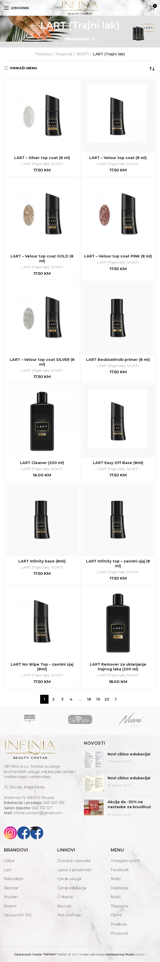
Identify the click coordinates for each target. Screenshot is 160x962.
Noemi (10, 906)
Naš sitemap (69, 915)
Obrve (116, 915)
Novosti (64, 906)
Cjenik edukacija (71, 888)
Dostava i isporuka (73, 861)
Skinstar (11, 888)
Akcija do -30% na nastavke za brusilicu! (129, 805)
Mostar (40, 955)
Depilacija (119, 888)
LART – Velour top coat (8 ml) (118, 157)
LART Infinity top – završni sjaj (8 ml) (118, 564)
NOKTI (83, 54)
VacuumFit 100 (18, 915)
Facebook (120, 870)
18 (89, 699)
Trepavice (119, 906)
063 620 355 (54, 803)
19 (98, 699)
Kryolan (11, 897)
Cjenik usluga (69, 879)
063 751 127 (41, 808)
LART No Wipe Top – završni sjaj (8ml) (42, 667)
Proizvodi (77, 39)
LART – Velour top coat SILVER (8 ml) (42, 362)
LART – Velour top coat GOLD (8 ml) (42, 258)
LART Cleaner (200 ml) (42, 463)
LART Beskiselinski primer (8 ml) (118, 359)
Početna (43, 54)
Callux (9, 861)
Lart (7, 870)
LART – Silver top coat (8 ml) (42, 157)
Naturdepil (13, 879)
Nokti (116, 879)
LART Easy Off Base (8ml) (118, 463)
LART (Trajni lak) (35, 163)
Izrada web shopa (92, 955)
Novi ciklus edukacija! (129, 754)
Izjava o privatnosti (74, 870)
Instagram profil (125, 861)
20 (106, 699)
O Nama (65, 897)
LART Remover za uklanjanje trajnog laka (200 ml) (118, 667)
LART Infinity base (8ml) (42, 561)
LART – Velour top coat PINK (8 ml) (117, 258)
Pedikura (119, 924)
